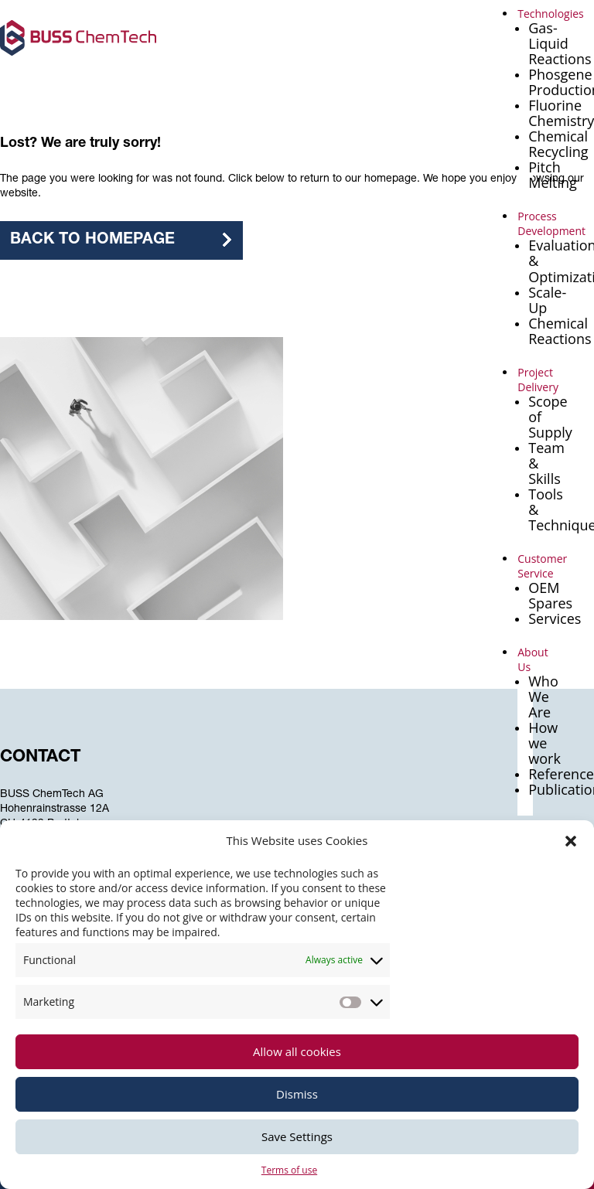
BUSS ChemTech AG (52, 794)
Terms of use (289, 1170)
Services (554, 618)
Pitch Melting (552, 175)
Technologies (550, 13)
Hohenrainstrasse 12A (54, 809)
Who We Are (543, 696)
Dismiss (297, 1094)
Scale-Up (547, 300)
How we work (544, 743)
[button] (571, 841)
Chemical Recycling (558, 144)
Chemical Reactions (559, 331)
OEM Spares (550, 595)
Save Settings (297, 1136)
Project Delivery (537, 379)
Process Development (551, 223)
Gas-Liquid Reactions (559, 43)
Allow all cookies (297, 1051)
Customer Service (542, 566)
